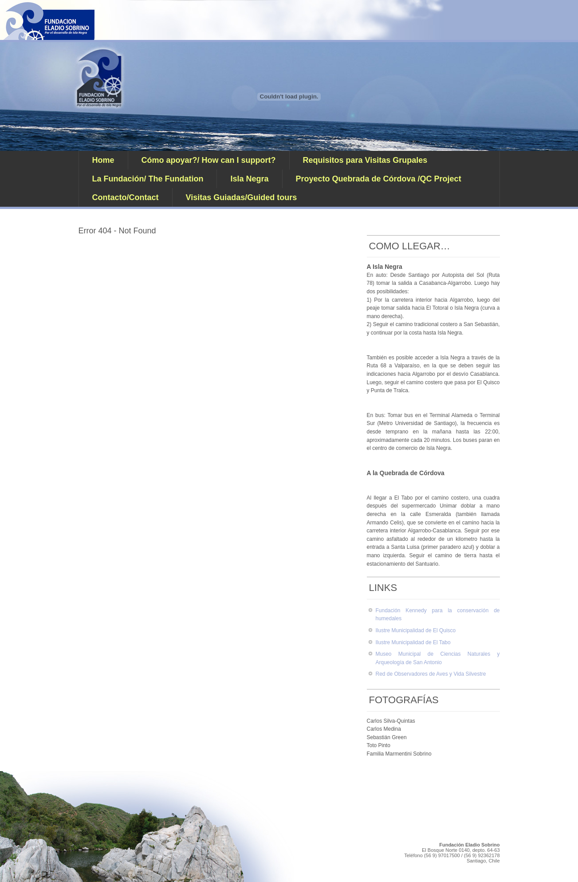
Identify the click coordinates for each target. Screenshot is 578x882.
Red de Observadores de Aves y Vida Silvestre (431, 674)
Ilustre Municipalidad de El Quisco (416, 630)
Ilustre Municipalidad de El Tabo (413, 642)
